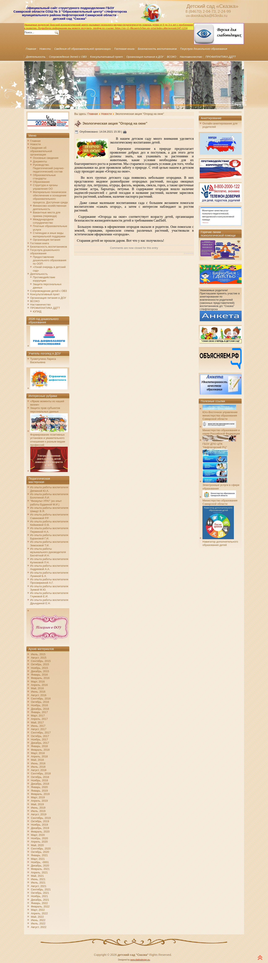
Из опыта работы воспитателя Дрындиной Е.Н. (49, 601)
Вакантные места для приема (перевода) (46, 214)
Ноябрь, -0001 (40, 862)
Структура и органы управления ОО (45, 187)
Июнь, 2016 (38, 691)
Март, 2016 (38, 681)
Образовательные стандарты (44, 177)
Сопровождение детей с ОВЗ (68, 56)
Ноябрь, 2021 (39, 896)
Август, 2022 (38, 927)
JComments (189, 253)
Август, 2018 (38, 770)
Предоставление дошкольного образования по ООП (49, 260)
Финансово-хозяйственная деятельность (49, 207)
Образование (41, 181)
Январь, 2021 (39, 855)
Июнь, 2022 (38, 920)
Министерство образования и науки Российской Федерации (221, 430)
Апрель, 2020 (39, 841)
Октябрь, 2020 (40, 851)
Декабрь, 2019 (40, 828)
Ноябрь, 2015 (39, 667)
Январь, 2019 (39, 790)
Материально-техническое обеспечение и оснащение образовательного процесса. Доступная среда (50, 197)
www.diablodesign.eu (140, 960)
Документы (40, 161)
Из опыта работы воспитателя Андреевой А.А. (49, 567)
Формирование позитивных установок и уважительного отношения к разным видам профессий (49, 438)
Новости (45, 48)
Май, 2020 (37, 845)
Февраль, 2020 (40, 831)
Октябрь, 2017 (40, 736)
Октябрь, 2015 (40, 664)
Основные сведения (45, 157)
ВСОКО (171, 56)
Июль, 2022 (38, 923)
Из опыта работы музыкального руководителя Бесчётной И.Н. (48, 552)
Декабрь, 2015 (40, 671)
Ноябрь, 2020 (39, 838)
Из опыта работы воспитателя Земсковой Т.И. (49, 543)
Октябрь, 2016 (40, 701)
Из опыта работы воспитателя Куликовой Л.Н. (49, 560)
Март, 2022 (38, 909)
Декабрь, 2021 (40, 899)
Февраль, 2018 (40, 749)
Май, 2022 (37, 916)
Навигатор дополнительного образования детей (220, 542)
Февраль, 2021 (40, 868)
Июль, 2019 (38, 811)
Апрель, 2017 (39, 718)
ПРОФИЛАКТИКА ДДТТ (220, 56)
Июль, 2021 (38, 882)
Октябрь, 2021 (40, 892)
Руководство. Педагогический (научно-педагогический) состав (48, 168)
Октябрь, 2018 (40, 777)
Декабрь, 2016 (40, 708)
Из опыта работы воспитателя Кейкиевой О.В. (49, 523)
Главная (31, 48)
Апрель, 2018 (39, 756)
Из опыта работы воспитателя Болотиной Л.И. (49, 496)
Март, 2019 (38, 797)
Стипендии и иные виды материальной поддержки (49, 234)
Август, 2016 (38, 695)
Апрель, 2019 (39, 800)
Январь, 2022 (39, 903)
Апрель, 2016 (39, 684)
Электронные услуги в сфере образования (220, 485)
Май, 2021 (37, 875)
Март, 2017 (38, 715)
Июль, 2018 (38, 766)
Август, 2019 (38, 814)
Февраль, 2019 (40, 794)
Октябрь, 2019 (40, 821)
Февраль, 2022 (40, 906)
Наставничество (191, 56)
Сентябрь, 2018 (41, 773)
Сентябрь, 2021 (41, 889)
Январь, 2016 (39, 674)
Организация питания (46, 239)
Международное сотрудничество (43, 221)
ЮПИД (37, 311)
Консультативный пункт (106, 56)
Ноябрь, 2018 (39, 780)
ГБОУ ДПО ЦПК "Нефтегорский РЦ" (219, 444)
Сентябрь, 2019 (41, 817)
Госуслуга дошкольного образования (203, 48)
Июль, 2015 (38, 654)
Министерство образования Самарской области (219, 501)
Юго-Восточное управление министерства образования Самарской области (219, 414)
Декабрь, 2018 (40, 783)
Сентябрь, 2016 (41, 698)
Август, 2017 (38, 729)
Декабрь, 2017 (40, 742)
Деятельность (36, 56)
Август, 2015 (38, 657)
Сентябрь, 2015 (41, 661)
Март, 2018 (38, 753)
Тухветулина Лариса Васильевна (43, 360)
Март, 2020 (38, 834)
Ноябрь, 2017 (39, 739)
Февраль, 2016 (40, 678)
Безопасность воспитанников (157, 48)
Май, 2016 (37, 688)
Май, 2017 (37, 722)
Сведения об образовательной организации (82, 48)
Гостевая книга (124, 48)
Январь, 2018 (39, 746)
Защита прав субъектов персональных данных (45, 409)
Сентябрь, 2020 (41, 848)
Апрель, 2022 (39, 913)
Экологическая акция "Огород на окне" (114, 123)
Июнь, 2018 (38, 763)
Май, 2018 (37, 759)
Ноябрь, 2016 (39, 705)
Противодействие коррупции (44, 279)
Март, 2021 (38, 858)
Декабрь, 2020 (40, 865)
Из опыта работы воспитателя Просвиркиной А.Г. (49, 581)
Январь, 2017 (39, 712)
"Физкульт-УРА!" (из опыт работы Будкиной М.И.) (46, 502)
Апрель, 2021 (39, 872)
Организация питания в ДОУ (145, 56)
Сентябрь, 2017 (41, 732)
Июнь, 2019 (38, 807)
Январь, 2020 (39, 787)
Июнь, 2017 (38, 725)
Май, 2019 (37, 804)
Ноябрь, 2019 (39, 824)
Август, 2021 (38, 886)
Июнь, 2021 (38, 879)
